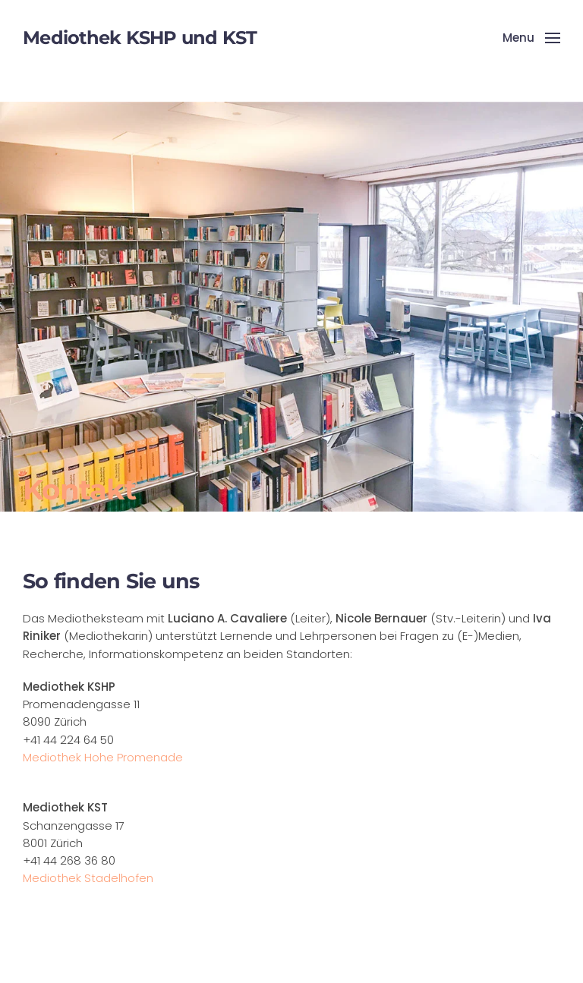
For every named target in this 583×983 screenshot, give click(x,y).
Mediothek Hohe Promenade (103, 757)
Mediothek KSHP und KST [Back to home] (140, 38)
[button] (531, 38)
